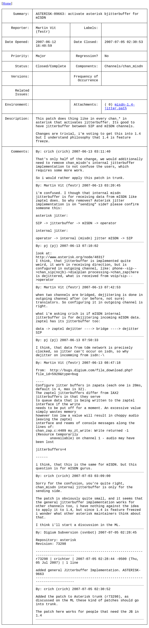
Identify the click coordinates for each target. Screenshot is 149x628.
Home (7, 3)
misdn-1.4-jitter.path (120, 106)
